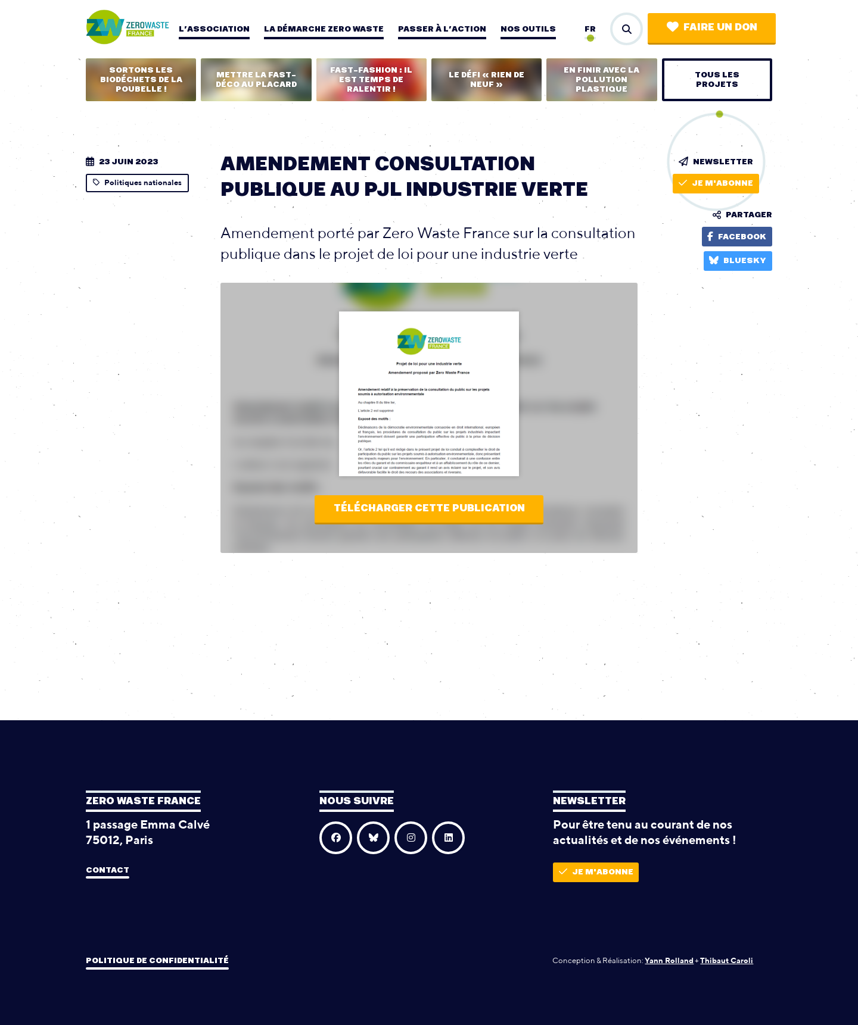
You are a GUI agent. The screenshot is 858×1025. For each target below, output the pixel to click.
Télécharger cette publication (429, 508)
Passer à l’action (442, 29)
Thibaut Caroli (726, 960)
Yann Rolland (669, 960)
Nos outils (528, 29)
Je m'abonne (716, 183)
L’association (214, 29)
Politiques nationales (137, 182)
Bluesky (737, 260)
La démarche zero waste (324, 29)
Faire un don (712, 27)
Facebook (736, 237)
